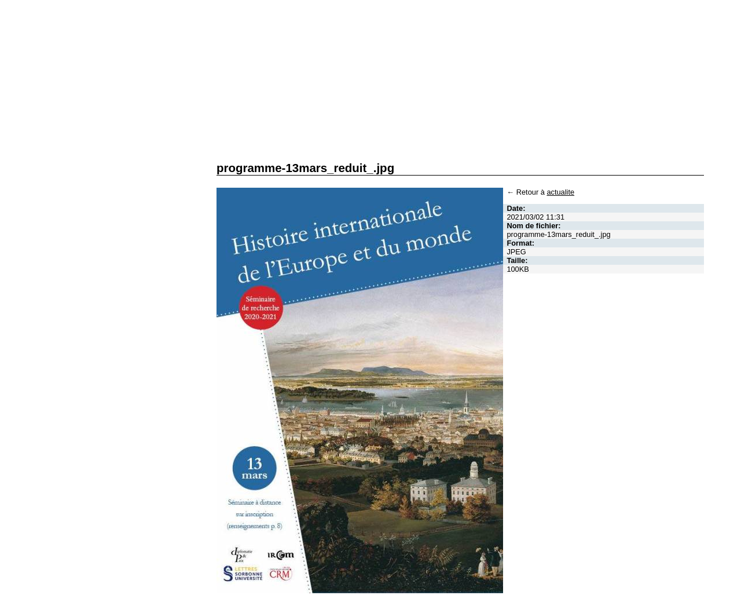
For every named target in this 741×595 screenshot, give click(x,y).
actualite (560, 192)
